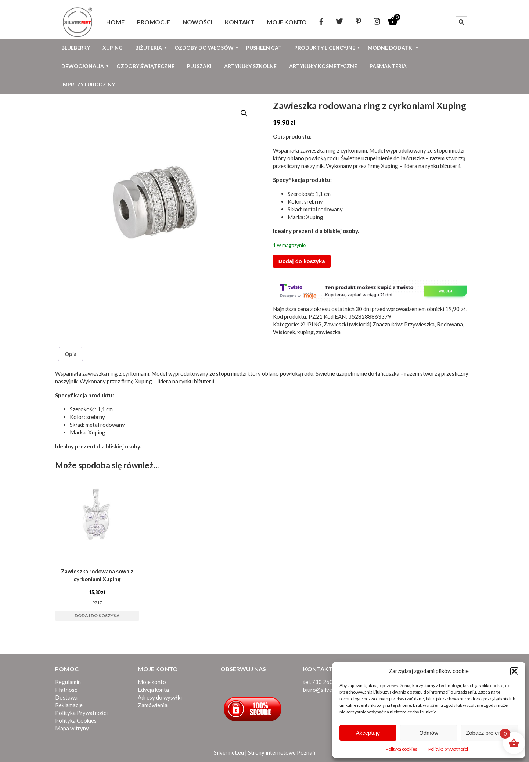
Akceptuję (368, 733)
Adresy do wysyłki (160, 697)
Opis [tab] (70, 354)
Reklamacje (69, 705)
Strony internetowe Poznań (281, 752)
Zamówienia (153, 705)
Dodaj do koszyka (301, 261)
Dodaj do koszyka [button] (97, 615)
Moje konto (152, 682)
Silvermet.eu (229, 752)
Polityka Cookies (76, 720)
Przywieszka (419, 324)
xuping (305, 332)
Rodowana (450, 324)
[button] (514, 671)
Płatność (66, 689)
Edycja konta (153, 689)
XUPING (311, 324)
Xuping (389, 165)
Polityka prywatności (448, 749)
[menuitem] (115, 22)
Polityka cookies (401, 749)
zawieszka (328, 332)
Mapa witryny (72, 728)
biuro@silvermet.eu (326, 689)
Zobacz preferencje (489, 733)
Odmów (428, 733)
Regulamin (68, 682)
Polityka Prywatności (81, 712)
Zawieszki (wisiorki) (347, 324)
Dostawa (66, 697)
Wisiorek (284, 332)
